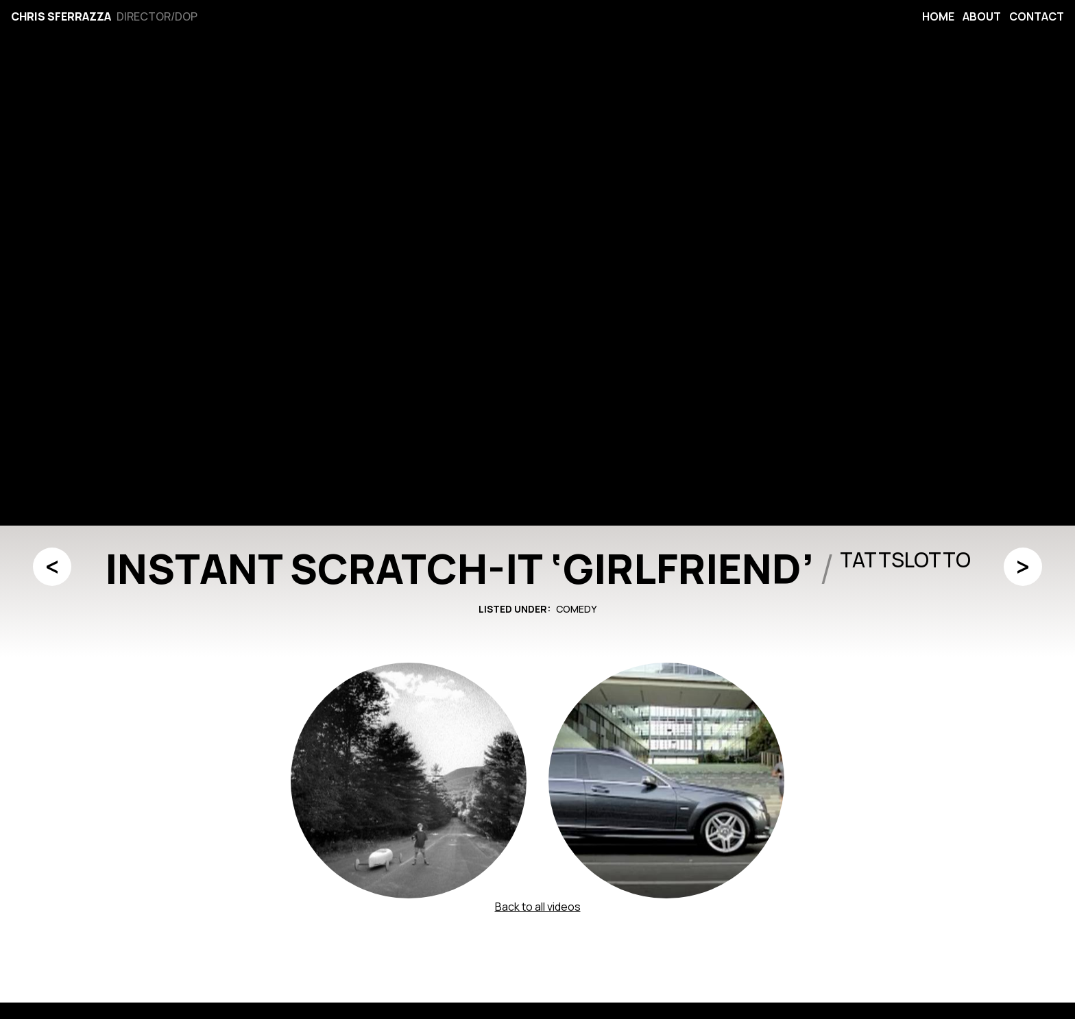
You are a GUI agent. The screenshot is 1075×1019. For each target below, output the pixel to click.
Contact (1036, 16)
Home (938, 16)
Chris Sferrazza (61, 16)
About (982, 16)
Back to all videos (538, 906)
